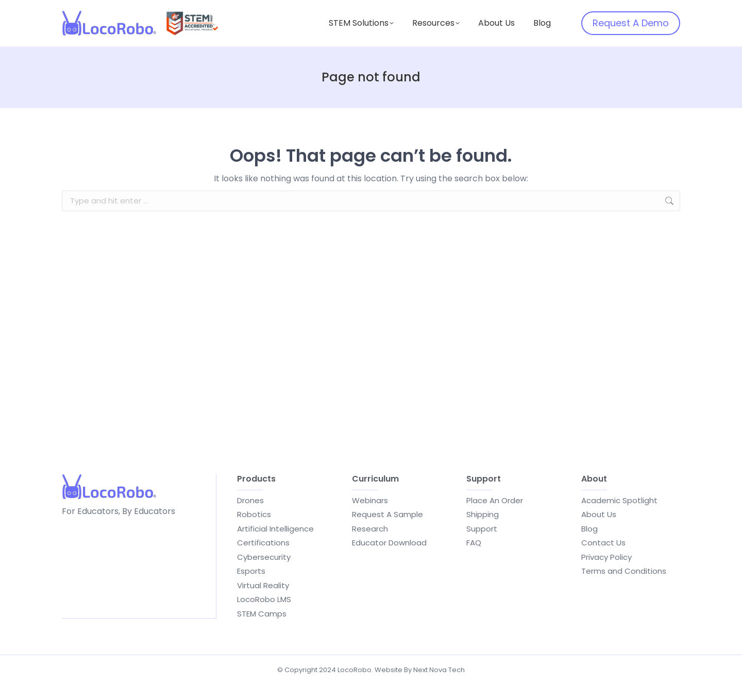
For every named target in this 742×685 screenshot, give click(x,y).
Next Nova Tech (439, 670)
